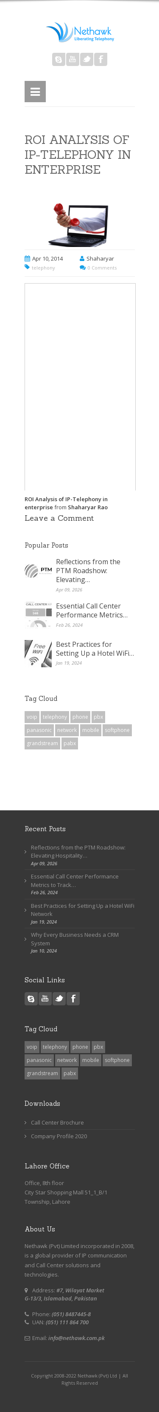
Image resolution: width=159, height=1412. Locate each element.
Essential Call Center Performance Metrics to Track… (75, 880)
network (67, 730)
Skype (58, 59)
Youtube (72, 59)
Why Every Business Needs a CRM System (75, 939)
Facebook (100, 59)
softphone (117, 730)
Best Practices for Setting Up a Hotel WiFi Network (82, 910)
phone (80, 716)
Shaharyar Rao (88, 507)
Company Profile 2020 (59, 1136)
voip (32, 716)
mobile (90, 730)
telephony (43, 267)
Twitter (86, 59)
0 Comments (102, 267)
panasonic (39, 730)
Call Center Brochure (57, 1122)
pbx (98, 716)
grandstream (42, 743)
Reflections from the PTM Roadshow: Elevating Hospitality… (78, 852)
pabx (70, 743)
